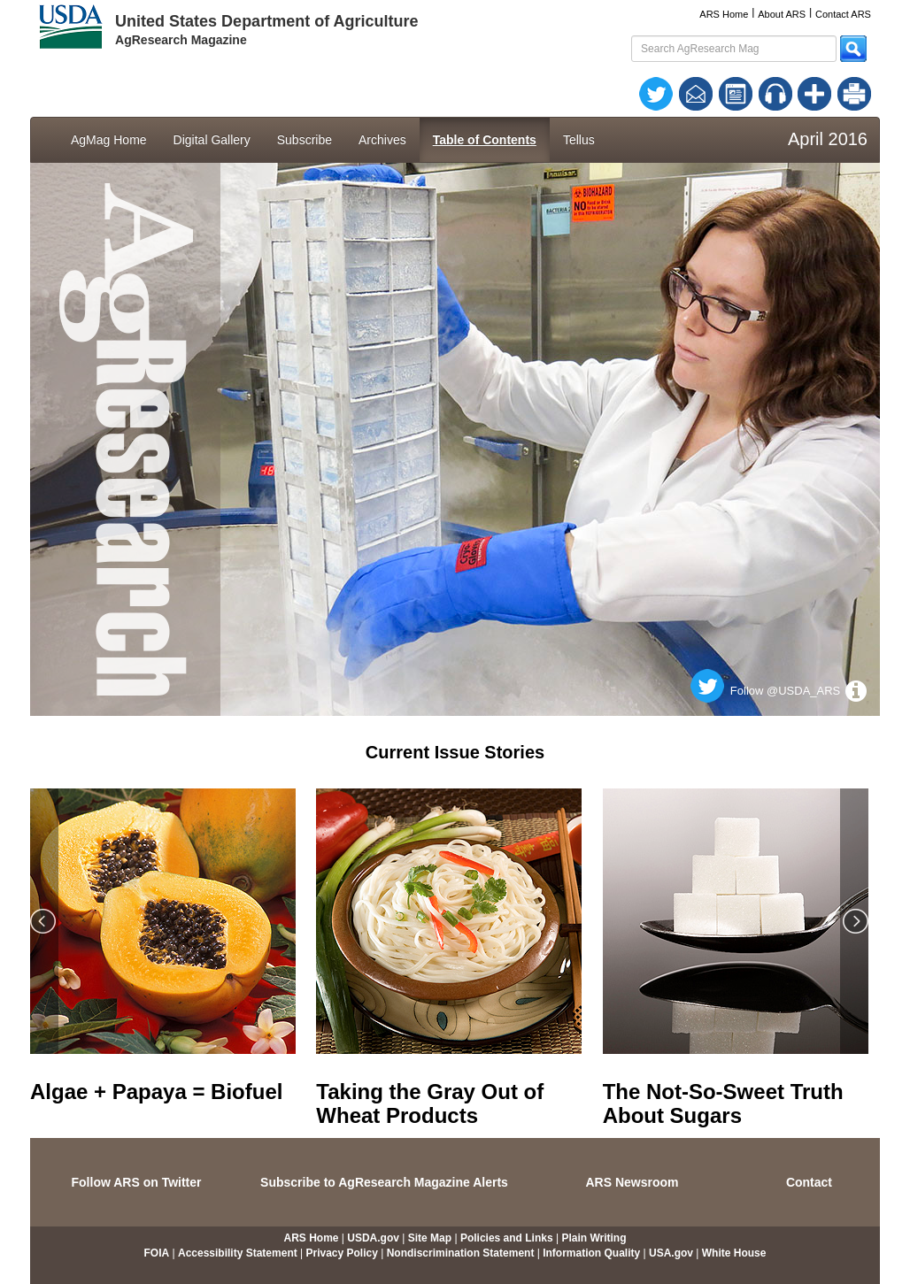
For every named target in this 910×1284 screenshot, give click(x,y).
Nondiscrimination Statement (461, 1253)
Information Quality (591, 1253)
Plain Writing (593, 1238)
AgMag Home (109, 140)
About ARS (782, 14)
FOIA (157, 1253)
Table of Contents (484, 140)
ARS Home (723, 14)
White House (734, 1253)
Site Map (429, 1238)
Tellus (579, 140)
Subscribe (304, 140)
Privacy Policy (342, 1253)
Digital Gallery (212, 140)
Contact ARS (843, 14)
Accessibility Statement (237, 1253)
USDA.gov (373, 1238)
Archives (382, 140)
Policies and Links (506, 1238)
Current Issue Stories (455, 752)
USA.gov (671, 1253)
